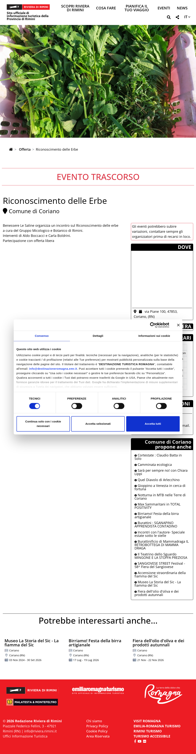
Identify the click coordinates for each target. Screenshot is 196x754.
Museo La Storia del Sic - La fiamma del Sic (157, 583)
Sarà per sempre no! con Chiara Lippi (161, 472)
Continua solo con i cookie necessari (43, 424)
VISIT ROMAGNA (147, 721)
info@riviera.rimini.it (40, 731)
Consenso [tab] (42, 335)
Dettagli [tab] (98, 335)
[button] (168, 17)
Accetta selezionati (98, 423)
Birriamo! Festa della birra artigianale (156, 515)
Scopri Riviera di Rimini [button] (75, 8)
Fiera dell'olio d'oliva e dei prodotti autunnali (156, 593)
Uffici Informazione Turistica (25, 736)
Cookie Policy (96, 731)
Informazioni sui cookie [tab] (154, 335)
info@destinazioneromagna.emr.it (53, 368)
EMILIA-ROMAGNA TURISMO (157, 726)
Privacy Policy (97, 726)
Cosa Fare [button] (106, 8)
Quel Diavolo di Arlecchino (157, 479)
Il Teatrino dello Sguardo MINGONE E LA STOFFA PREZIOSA (160, 555)
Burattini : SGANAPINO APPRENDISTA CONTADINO (155, 524)
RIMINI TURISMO (148, 731)
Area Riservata (98, 736)
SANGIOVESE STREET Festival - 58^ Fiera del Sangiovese (159, 565)
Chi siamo (94, 721)
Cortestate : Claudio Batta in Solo (158, 456)
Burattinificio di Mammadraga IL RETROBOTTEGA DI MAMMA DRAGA (161, 545)
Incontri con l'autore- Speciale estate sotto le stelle (159, 533)
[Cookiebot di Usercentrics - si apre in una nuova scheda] (152, 325)
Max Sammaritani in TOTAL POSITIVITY (157, 505)
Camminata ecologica (153, 464)
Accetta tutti (153, 423)
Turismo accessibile (152, 736)
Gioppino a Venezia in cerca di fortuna (159, 487)
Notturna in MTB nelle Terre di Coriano (160, 496)
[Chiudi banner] (178, 325)
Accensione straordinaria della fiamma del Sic (160, 574)
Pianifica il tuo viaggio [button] (137, 8)
